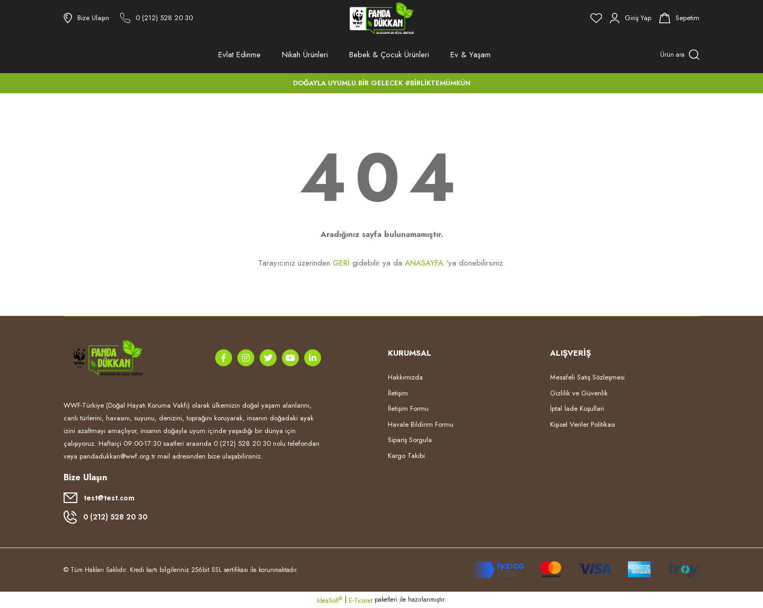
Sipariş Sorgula (410, 440)
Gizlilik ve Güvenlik (579, 393)
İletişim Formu (408, 408)
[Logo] (381, 18)
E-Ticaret (360, 600)
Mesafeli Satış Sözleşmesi (587, 377)
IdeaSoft (329, 600)
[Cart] (679, 18)
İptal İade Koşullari (577, 408)
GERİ (341, 263)
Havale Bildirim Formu (421, 424)
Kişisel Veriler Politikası (582, 424)
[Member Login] (630, 18)
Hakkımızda (405, 377)
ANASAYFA (424, 263)
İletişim (398, 393)
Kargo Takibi (406, 456)
